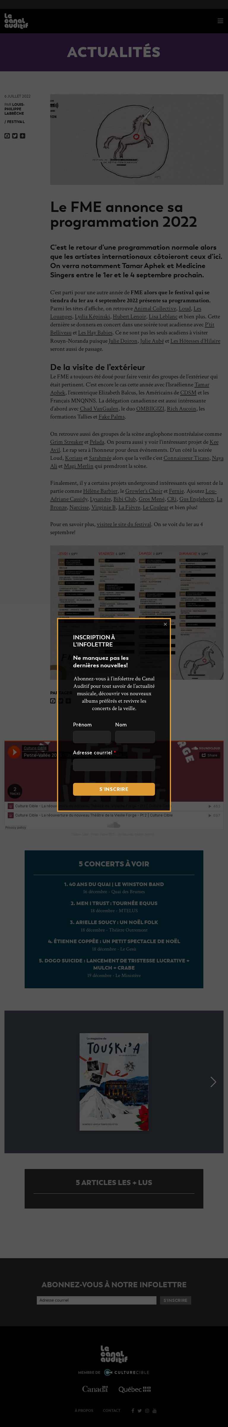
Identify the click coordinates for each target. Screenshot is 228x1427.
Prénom (82, 725)
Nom (121, 725)
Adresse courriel (94, 753)
